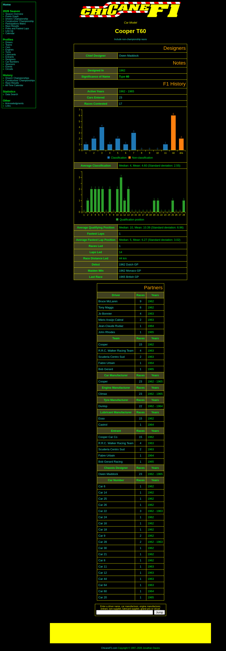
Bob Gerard (105, 369)
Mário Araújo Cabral (110, 319)
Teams (8, 45)
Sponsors (10, 64)
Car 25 (102, 498)
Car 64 (102, 585)
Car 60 (102, 591)
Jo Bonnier (105, 313)
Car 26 (102, 504)
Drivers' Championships (17, 78)
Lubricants (10, 54)
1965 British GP (129, 276)
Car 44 (102, 579)
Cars (7, 47)
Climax (102, 393)
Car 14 (102, 492)
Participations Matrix (15, 23)
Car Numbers (12, 62)
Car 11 (102, 566)
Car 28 (102, 541)
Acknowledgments (14, 103)
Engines (9, 49)
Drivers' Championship (16, 19)
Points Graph (12, 16)
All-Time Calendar (14, 85)
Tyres (8, 52)
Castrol (102, 424)
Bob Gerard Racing (110, 461)
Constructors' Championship (19, 21)
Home (7, 4)
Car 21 (102, 554)
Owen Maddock (129, 55)
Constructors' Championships (20, 80)
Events (8, 66)
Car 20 (102, 597)
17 (120, 103)
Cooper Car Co (107, 437)
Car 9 (101, 535)
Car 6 (101, 486)
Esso (101, 418)
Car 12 (102, 572)
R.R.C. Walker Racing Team (116, 350)
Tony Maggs (106, 307)
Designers (10, 59)
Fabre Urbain (106, 363)
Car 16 (102, 523)
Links (8, 106)
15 (140, 344)
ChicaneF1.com (109, 648)
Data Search (11, 94)
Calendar (10, 33)
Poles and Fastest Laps (17, 28)
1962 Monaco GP (130, 270)
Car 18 (102, 529)
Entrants (9, 57)
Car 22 (102, 511)
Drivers (8, 42)
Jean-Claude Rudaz (110, 326)
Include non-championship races (130, 39)
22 (140, 406)
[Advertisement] (130, 633)
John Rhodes (106, 332)
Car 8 (101, 560)
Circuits (9, 69)
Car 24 (102, 517)
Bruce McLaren (108, 301)
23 (120, 97)
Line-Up (9, 31)
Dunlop (102, 406)
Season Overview (14, 14)
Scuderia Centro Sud (111, 356)
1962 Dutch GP (128, 264)
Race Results (12, 26)
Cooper (103, 344)
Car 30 (102, 548)
